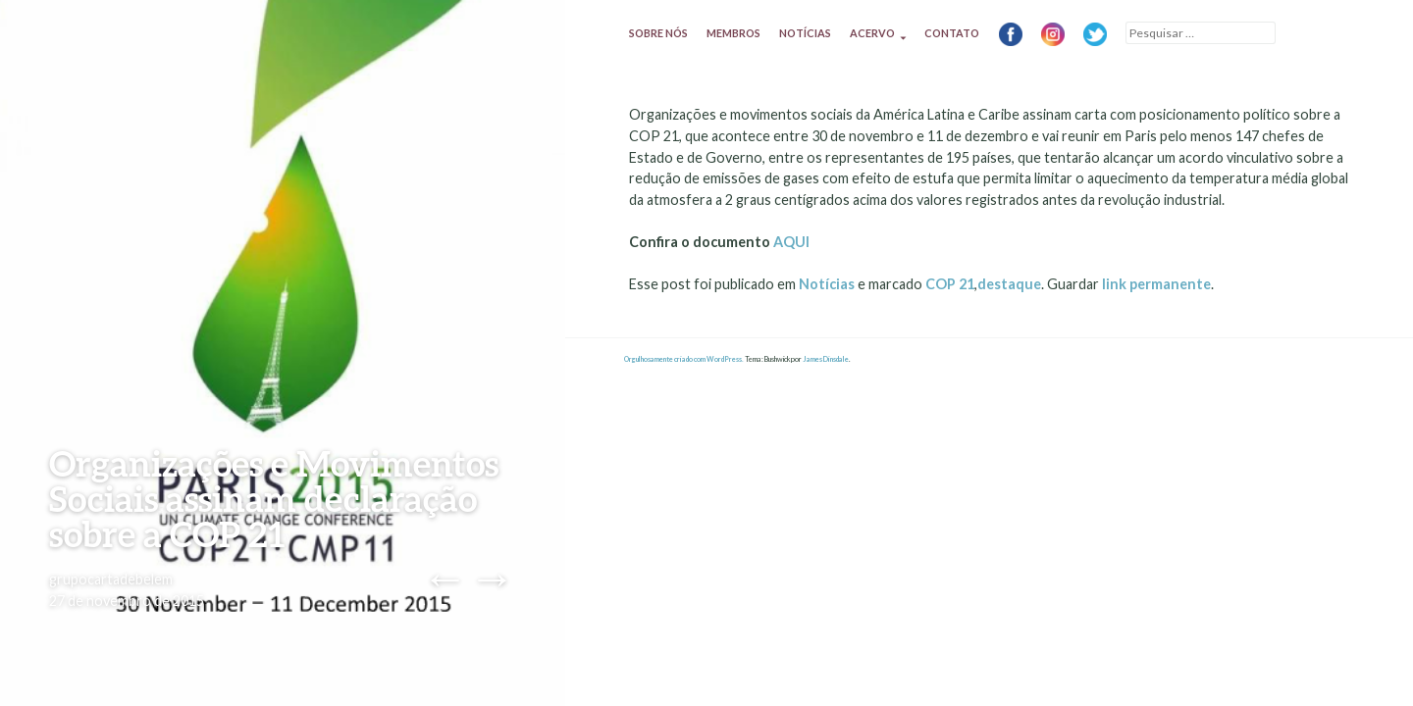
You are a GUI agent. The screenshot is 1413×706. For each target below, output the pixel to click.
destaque (1009, 284)
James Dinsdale (826, 359)
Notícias (805, 32)
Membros (733, 32)
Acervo (872, 32)
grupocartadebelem (111, 579)
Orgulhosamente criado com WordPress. (684, 359)
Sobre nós (658, 32)
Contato (951, 32)
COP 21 (949, 284)
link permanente (1156, 284)
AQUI (791, 241)
